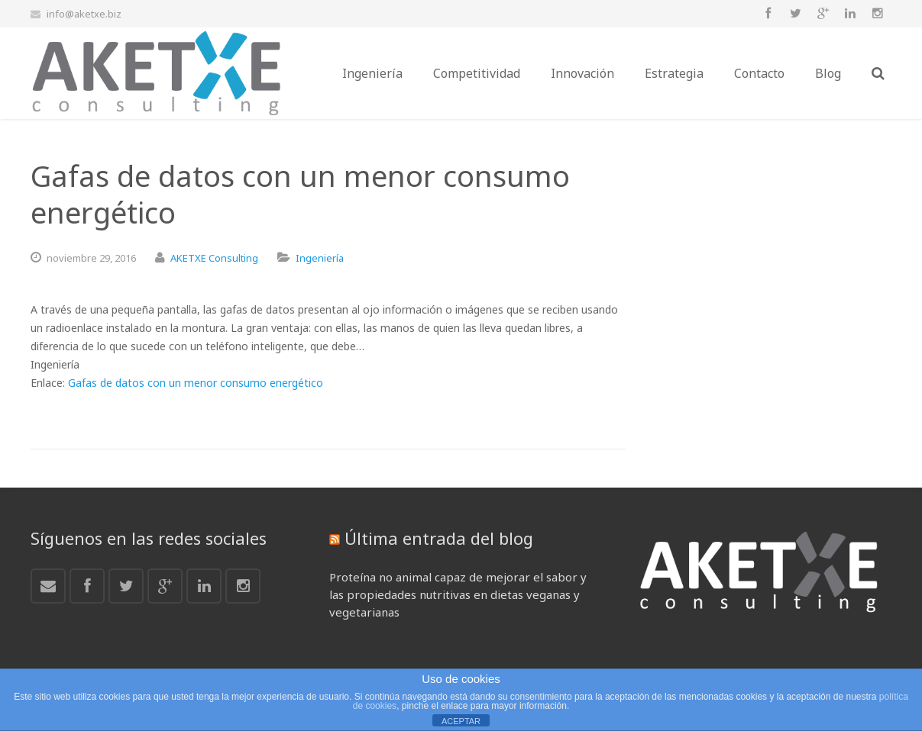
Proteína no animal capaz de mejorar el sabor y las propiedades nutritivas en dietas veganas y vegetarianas (458, 594)
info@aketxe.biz (84, 14)
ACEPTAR (461, 721)
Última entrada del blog (439, 538)
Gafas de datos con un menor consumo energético (195, 382)
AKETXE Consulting (214, 258)
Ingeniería (320, 258)
